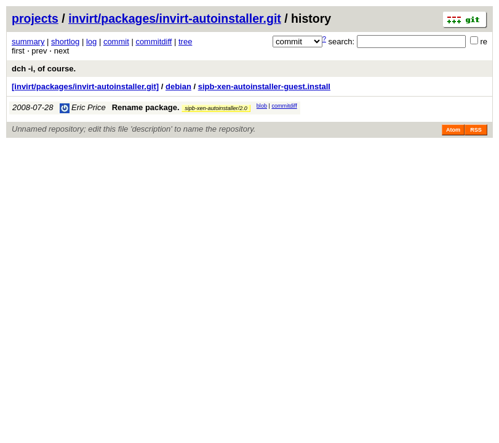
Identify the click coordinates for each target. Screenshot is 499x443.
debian (178, 86)
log (91, 41)
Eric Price (83, 107)
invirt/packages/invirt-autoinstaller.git (174, 18)
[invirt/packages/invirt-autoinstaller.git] (85, 86)
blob (262, 106)
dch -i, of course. (44, 68)
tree (185, 41)
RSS (476, 130)
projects (35, 18)
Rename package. (146, 107)
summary (28, 41)
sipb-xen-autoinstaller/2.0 (216, 108)
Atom (453, 130)
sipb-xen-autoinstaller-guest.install (264, 86)
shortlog (65, 41)
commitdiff (153, 41)
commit (116, 41)
